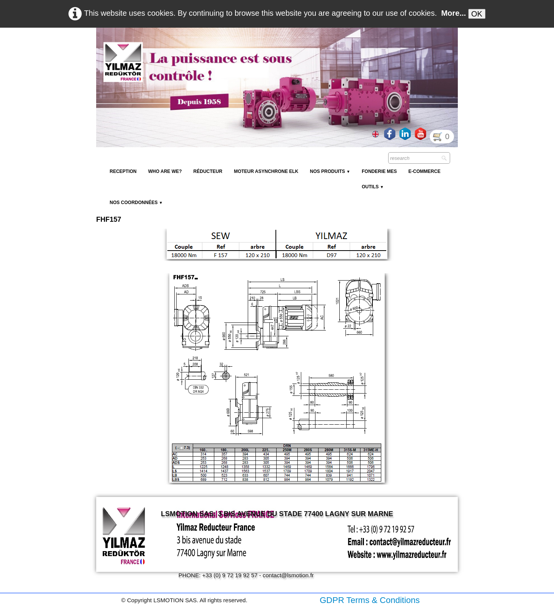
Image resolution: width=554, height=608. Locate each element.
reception (123, 171)
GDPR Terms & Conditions (370, 600)
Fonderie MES (379, 171)
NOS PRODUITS (330, 171)
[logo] (236, 46)
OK (476, 14)
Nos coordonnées (136, 202)
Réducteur (208, 171)
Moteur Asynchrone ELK (266, 171)
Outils (373, 186)
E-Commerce (425, 171)
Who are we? (165, 171)
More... (453, 13)
